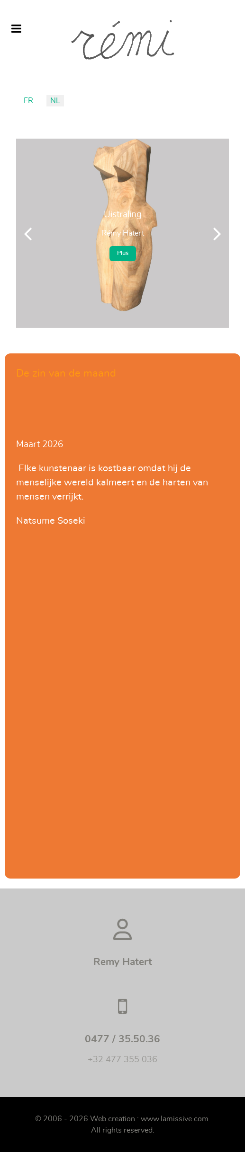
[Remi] (122, 39)
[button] (217, 233)
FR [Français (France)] (28, 101)
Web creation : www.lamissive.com (149, 1119)
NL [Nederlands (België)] (55, 101)
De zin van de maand (66, 373)
